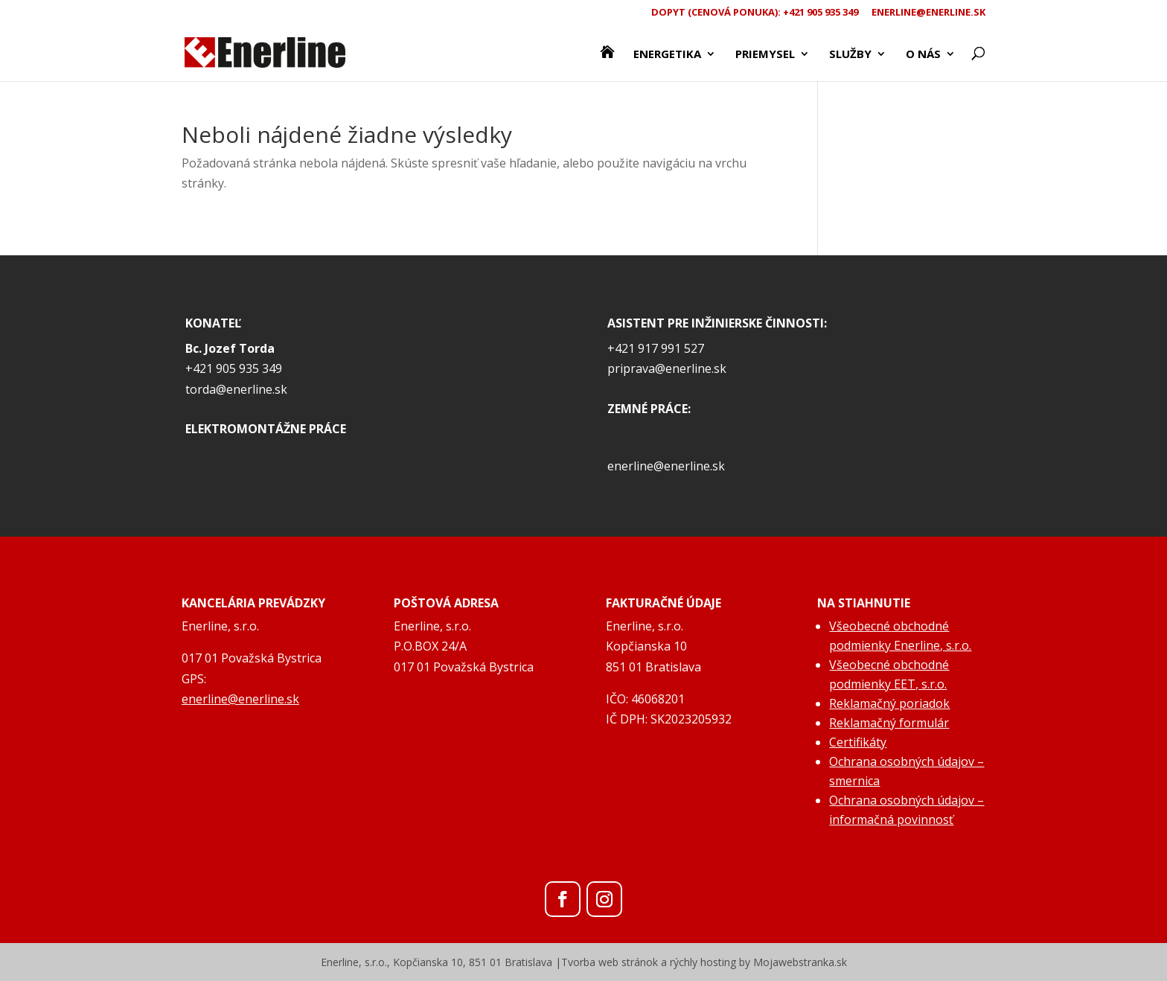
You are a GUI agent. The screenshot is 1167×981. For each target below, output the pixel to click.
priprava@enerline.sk (666, 368)
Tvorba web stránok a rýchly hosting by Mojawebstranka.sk (704, 962)
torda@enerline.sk (236, 389)
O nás (923, 54)
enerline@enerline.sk (928, 13)
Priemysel (765, 54)
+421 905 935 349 (233, 368)
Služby (850, 54)
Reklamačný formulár (889, 723)
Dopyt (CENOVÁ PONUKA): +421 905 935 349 (754, 13)
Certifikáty (857, 742)
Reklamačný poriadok (889, 703)
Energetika (667, 54)
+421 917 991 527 (655, 348)
